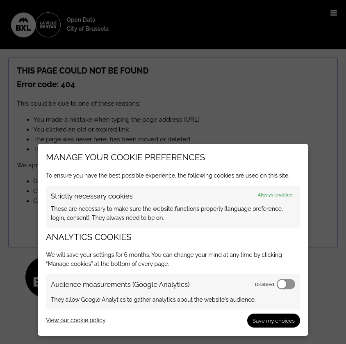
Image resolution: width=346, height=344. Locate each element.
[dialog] (173, 240)
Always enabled (275, 195)
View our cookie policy (75, 320)
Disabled (264, 284)
